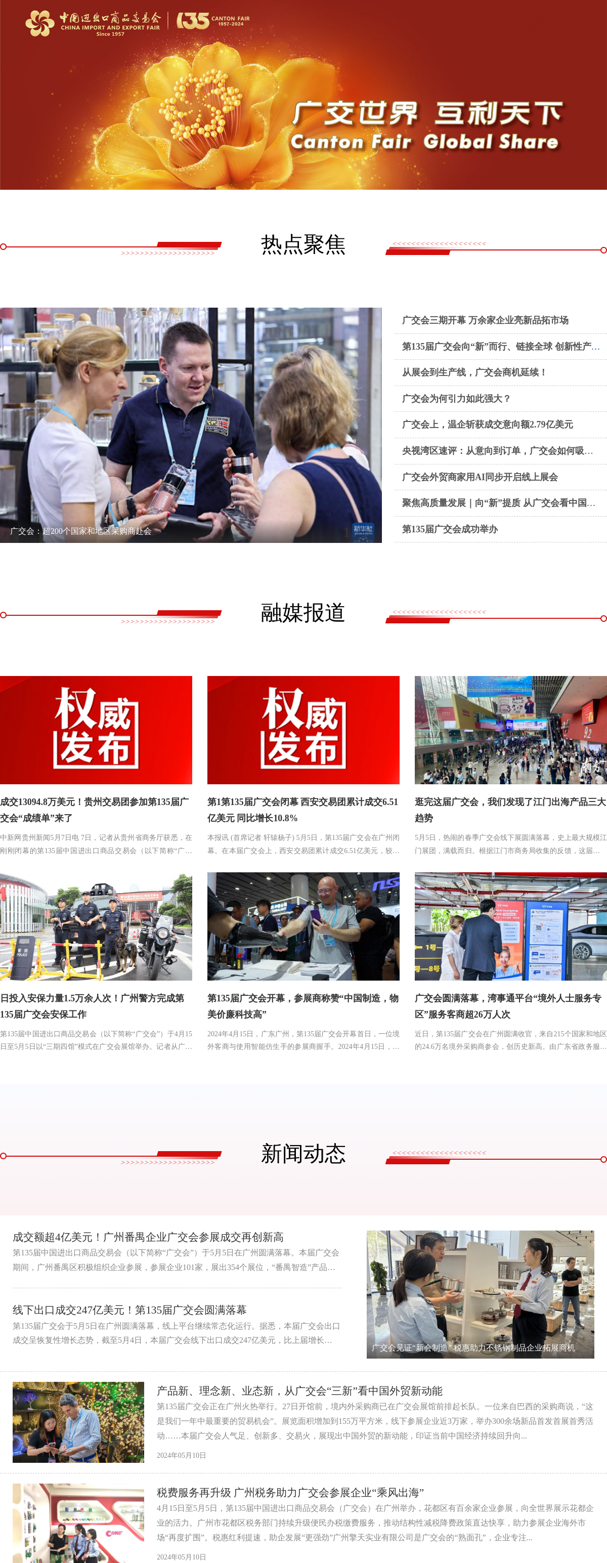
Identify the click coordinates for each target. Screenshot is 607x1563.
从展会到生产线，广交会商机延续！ (475, 372)
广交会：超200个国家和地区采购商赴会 (81, 531)
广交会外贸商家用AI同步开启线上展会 (480, 477)
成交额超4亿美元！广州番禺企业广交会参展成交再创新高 (154, 1238)
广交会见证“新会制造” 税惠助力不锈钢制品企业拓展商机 (473, 1348)
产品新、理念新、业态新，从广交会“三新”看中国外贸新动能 (306, 1391)
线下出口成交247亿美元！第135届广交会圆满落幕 (135, 1310)
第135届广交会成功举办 (450, 529)
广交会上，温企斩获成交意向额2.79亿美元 (487, 424)
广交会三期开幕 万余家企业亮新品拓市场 (485, 320)
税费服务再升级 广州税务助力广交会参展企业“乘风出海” (297, 1493)
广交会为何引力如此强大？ (456, 399)
